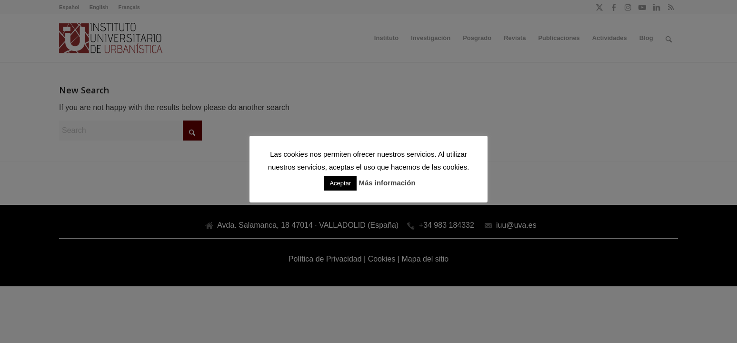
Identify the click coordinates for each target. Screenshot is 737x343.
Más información (387, 183)
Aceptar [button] (340, 183)
